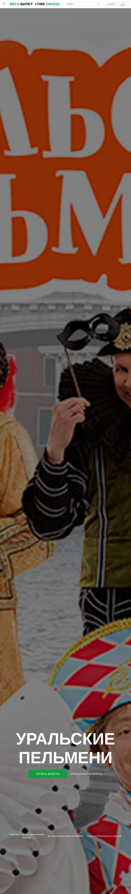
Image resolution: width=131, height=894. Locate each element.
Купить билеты (48, 773)
